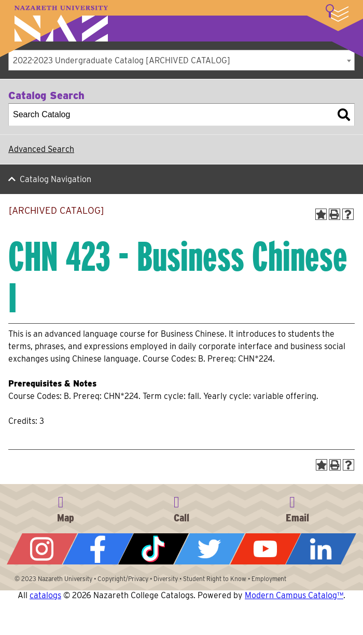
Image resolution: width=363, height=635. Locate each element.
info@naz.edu (297, 507)
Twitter (209, 548)
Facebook (98, 548)
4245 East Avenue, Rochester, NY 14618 (65, 507)
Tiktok (153, 548)
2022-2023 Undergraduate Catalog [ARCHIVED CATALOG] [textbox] (121, 60)
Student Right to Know (214, 579)
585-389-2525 (181, 507)
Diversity (165, 579)
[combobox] (181, 60)
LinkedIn (321, 548)
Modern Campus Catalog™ (294, 595)
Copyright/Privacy (122, 579)
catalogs (45, 595)
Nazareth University (61, 24)
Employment (269, 579)
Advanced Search (41, 149)
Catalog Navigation (55, 179)
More (337, 13)
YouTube (265, 548)
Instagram (42, 548)
